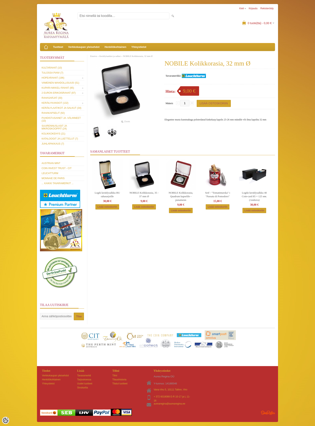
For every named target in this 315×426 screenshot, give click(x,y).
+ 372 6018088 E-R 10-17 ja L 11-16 (172, 397)
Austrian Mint (51, 163)
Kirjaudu (253, 8)
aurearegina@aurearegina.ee (169, 403)
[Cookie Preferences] (5, 420)
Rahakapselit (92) (53, 113)
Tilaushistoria (119, 379)
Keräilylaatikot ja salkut (110, 56)
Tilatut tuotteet (120, 383)
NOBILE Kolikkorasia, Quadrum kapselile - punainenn (181, 196)
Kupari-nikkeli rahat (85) (58, 87)
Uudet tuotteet (84, 383)
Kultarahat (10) (52, 67)
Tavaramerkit (84, 375)
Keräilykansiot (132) (55, 103)
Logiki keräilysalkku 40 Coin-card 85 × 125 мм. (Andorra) (254, 196)
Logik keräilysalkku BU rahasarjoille (107, 194)
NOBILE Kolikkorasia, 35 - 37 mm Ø (144, 194)
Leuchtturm (50, 173)
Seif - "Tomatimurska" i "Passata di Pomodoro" (217, 194)
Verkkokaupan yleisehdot (83, 46)
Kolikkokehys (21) (53, 133)
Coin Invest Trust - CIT (57, 168)
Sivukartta (82, 387)
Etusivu (93, 56)
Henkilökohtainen (115, 46)
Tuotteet (58, 46)
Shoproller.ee (268, 413)
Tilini (114, 375)
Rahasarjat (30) (52, 97)
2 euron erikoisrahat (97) (59, 92)
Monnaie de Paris (53, 178)
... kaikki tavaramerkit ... (58, 183)
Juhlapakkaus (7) (53, 143)
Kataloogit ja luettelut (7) (60, 138)
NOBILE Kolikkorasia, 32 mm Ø (137, 56)
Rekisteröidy (267, 8)
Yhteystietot (138, 46)
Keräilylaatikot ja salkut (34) (61, 108)
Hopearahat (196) (53, 77)
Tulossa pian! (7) (52, 72)
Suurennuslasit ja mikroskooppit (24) (54, 127)
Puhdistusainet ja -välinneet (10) (61, 119)
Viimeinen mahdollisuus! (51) (60, 82)
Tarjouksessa (84, 379)
